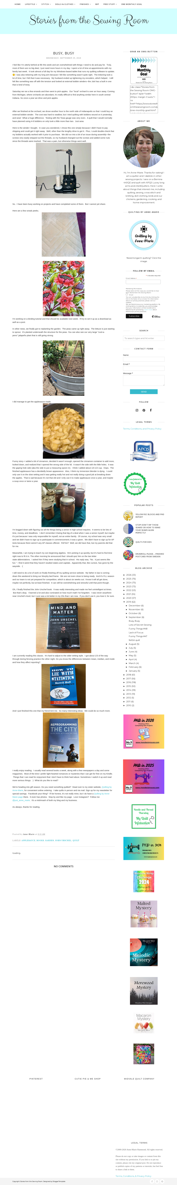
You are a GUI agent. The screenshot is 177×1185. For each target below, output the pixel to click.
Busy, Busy (134, 621)
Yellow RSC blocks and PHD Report (150, 515)
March (132, 663)
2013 (128, 694)
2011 (128, 701)
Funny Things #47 (138, 636)
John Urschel (63, 840)
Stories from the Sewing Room (88, 20)
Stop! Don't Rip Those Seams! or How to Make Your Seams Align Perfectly (148, 529)
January (133, 671)
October (133, 613)
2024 (129, 582)
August (132, 644)
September (135, 617)
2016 (128, 682)
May (131, 655)
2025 (128, 578)
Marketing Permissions (134, 289)
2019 (128, 602)
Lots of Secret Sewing (140, 624)
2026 (128, 575)
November (134, 609)
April (131, 659)
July (131, 648)
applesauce (28, 840)
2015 (128, 686)
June (131, 651)
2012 (128, 697)
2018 (128, 674)
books (40, 840)
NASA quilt (134, 640)
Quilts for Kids (144, 542)
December (134, 605)
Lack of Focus (136, 632)
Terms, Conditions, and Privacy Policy (142, 428)
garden (49, 840)
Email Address (131, 278)
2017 (128, 678)
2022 (128, 590)
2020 (129, 598)
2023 (128, 586)
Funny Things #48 (138, 628)
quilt (76, 840)
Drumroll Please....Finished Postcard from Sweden (150, 555)
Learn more (148, 310)
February (133, 667)
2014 (128, 690)
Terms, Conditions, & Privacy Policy (133, 1176)
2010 (128, 705)
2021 (128, 594)
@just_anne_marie (21, 800)
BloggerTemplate (59, 1181)
